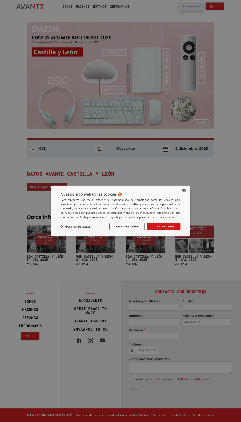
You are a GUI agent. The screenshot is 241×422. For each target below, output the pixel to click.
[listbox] (184, 190)
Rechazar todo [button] (127, 226)
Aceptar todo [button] (164, 226)
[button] (76, 226)
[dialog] (120, 211)
